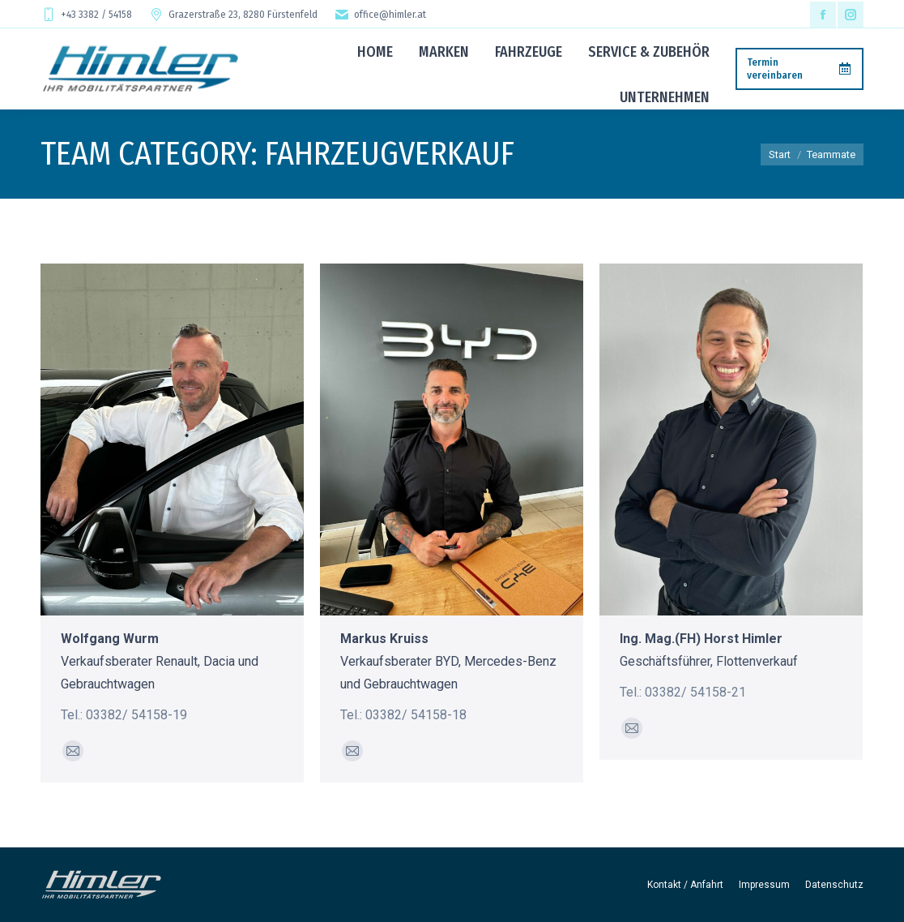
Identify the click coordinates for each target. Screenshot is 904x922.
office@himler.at (380, 14)
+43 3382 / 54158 (86, 14)
